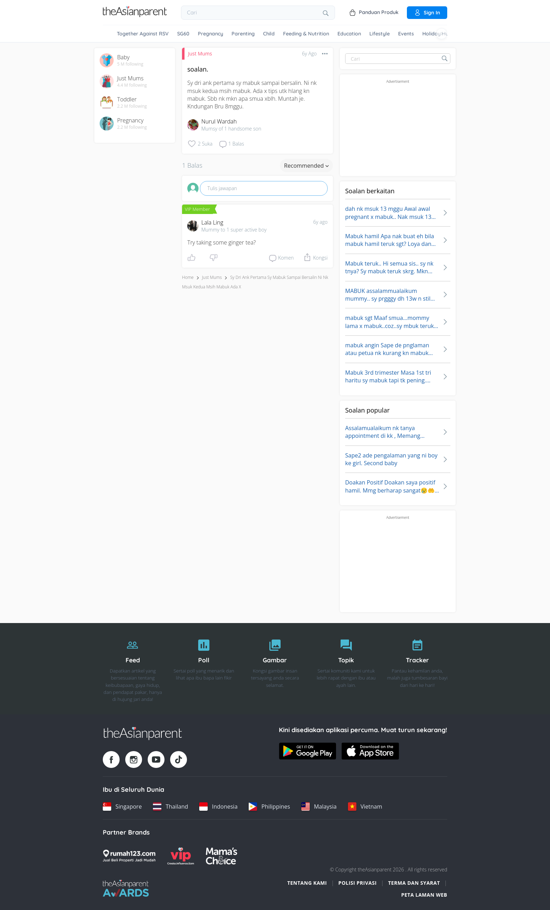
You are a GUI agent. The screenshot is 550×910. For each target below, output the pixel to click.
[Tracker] (417, 669)
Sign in (427, 12)
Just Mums (200, 53)
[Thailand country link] (170, 806)
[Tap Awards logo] (126, 888)
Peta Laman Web (424, 894)
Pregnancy (210, 34)
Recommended (306, 165)
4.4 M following (132, 85)
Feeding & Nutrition (306, 34)
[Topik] (346, 669)
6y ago (320, 222)
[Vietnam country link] (365, 806)
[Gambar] (275, 669)
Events (406, 34)
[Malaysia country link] (319, 806)
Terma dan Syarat (414, 882)
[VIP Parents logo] (181, 855)
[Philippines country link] (269, 806)
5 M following (130, 64)
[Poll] (204, 669)
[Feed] (132, 669)
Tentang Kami (307, 882)
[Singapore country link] (122, 806)
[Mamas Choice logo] (221, 855)
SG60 (183, 34)
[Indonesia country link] (218, 806)
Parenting (243, 34)
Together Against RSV (143, 34)
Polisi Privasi (357, 882)
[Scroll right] (441, 33)
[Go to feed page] (135, 15)
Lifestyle (379, 34)
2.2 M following (132, 106)
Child (269, 34)
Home (188, 277)
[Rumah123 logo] (129, 855)
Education (349, 34)
